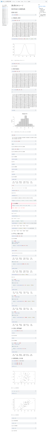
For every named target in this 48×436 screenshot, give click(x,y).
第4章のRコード (5, 10)
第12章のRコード (5, 21)
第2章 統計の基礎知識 (42, 7)
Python (19, 1)
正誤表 (29, 1)
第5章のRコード (5, 11)
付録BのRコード (5, 23)
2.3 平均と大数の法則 (42, 13)
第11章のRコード (5, 19)
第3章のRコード (5, 9)
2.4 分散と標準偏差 (42, 14)
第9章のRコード (5, 17)
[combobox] (46, 1)
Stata (22, 1)
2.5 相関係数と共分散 (42, 16)
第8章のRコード (5, 15)
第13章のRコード (5, 22)
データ (25, 1)
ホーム (14, 1)
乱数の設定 (41, 8)
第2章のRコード (5, 7)
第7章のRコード (5, 14)
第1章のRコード (5, 6)
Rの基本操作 (4, 25)
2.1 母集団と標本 (42, 9)
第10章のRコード (5, 18)
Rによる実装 (4, 5)
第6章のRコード (5, 13)
